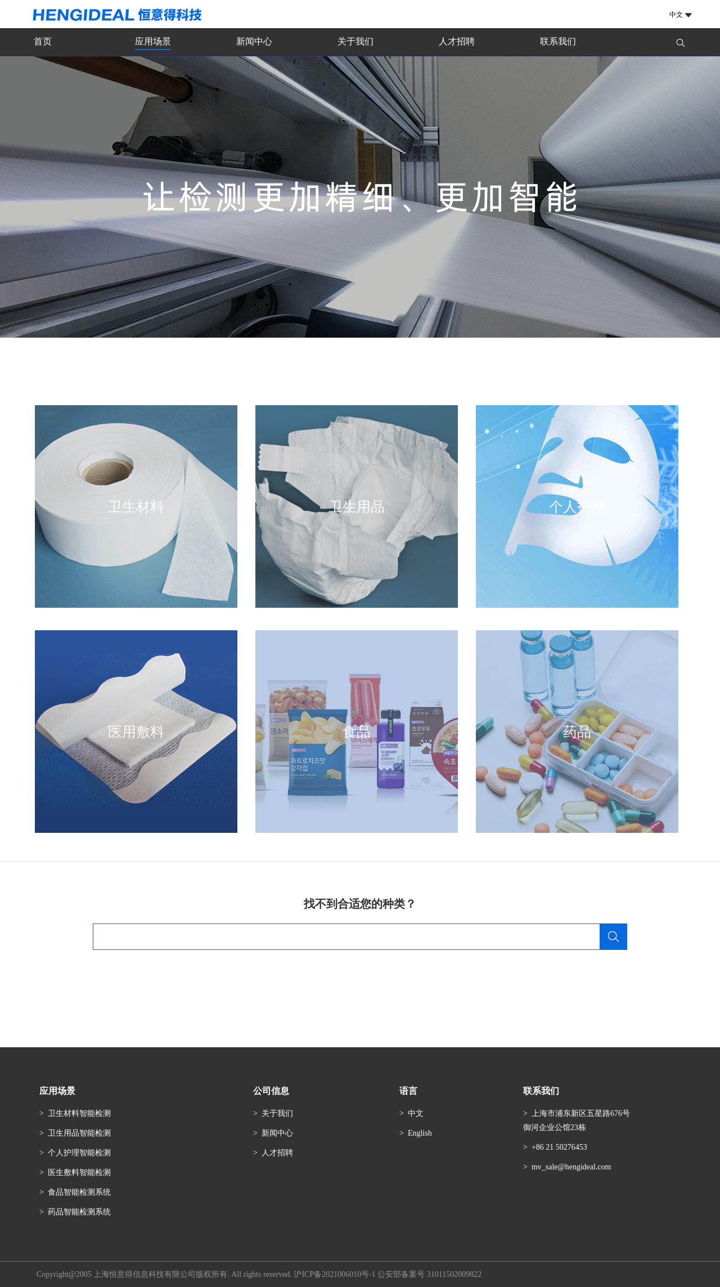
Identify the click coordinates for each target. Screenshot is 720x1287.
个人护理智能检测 (79, 1153)
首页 (43, 41)
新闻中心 (254, 41)
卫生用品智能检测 (79, 1133)
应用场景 (153, 41)
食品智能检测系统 (79, 1192)
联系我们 (558, 41)
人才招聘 (457, 41)
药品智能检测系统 (79, 1212)
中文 (416, 1113)
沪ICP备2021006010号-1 (334, 1274)
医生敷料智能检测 (79, 1172)
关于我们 (356, 41)
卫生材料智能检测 (79, 1113)
